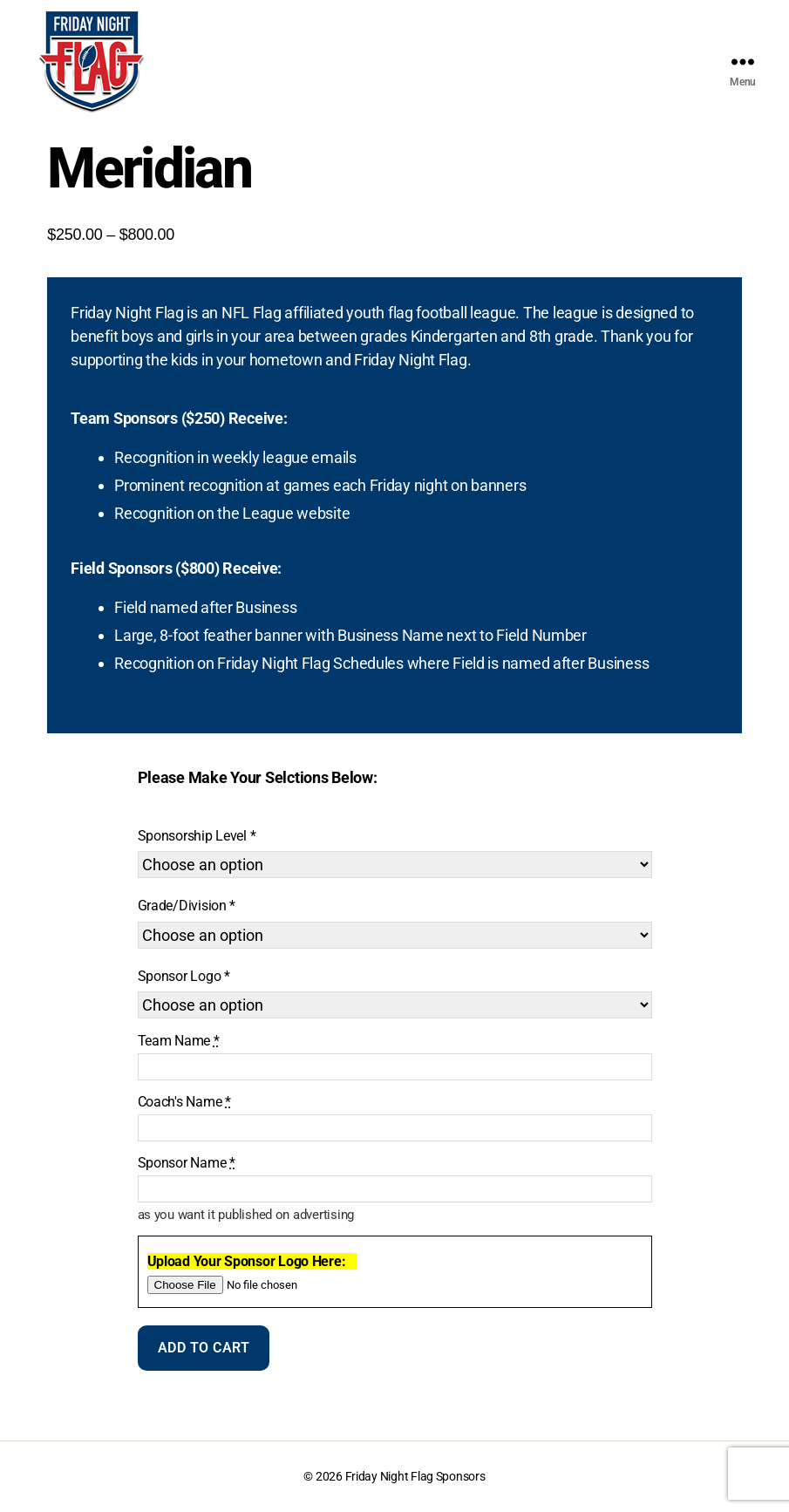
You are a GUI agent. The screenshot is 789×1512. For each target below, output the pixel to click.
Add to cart (204, 1347)
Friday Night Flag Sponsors (415, 1476)
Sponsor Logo (179, 976)
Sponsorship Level (192, 836)
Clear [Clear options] (399, 1018)
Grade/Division (182, 905)
